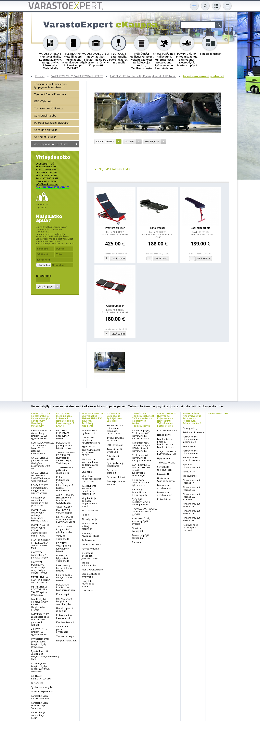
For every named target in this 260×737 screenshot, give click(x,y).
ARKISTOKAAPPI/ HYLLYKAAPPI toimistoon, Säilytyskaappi (65, 499)
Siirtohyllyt (37, 682)
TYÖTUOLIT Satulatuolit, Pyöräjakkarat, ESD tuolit (143, 76)
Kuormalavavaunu (167, 430)
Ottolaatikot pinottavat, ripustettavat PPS (91, 440)
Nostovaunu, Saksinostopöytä (166, 479)
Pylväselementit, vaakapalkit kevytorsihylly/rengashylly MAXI (45, 655)
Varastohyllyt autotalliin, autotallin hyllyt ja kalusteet (39, 501)
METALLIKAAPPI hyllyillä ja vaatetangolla (64, 601)
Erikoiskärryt (164, 499)
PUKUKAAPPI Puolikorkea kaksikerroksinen (65, 587)
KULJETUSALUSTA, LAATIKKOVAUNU (167, 453)
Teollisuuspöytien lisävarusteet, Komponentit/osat (142, 458)
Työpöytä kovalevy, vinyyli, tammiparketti (141, 502)
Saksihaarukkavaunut (194, 432)
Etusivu (39, 76)
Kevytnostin (189, 471)
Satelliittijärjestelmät (42, 691)
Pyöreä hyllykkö (90, 548)
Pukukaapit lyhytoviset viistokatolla (62, 558)
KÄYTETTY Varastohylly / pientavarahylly (39, 555)
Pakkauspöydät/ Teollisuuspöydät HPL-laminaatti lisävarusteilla (141, 446)
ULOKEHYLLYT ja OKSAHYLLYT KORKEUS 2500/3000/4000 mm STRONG (40, 530)
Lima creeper (157, 228)
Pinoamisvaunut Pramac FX (191, 505)
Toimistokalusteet (218, 413)
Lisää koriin (118, 258)
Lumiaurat (87, 590)
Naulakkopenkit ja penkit (64, 609)
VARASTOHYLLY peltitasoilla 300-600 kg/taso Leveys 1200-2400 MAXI (40, 463)
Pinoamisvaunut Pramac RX (191, 519)
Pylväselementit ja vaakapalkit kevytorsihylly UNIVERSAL (40, 642)
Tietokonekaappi (65, 636)
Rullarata (137, 542)
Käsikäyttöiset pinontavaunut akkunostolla (190, 439)
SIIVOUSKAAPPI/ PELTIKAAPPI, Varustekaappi (64, 510)
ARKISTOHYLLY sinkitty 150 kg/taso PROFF (39, 632)
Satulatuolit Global (45, 115)
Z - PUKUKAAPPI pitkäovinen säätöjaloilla (65, 470)
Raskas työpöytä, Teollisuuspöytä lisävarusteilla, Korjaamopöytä (141, 434)
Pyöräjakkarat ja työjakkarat (51, 122)
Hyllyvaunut (163, 458)
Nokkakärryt (163, 434)
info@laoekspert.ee (47, 184)
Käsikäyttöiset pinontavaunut (190, 452)
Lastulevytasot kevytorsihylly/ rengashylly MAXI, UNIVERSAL (40, 667)
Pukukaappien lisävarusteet (64, 616)
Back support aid (200, 228)
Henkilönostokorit (91, 544)
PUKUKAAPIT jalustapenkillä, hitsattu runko (64, 445)
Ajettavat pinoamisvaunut (191, 466)
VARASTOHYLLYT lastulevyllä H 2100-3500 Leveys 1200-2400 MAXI (40, 476)
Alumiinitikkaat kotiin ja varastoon (90, 526)
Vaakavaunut (189, 475)
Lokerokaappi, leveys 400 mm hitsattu (64, 577)
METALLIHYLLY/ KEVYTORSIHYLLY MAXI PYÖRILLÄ (40, 580)
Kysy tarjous (152, 141)
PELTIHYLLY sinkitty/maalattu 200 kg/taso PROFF (91, 451)
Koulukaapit (62, 594)
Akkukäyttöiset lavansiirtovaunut (192, 459)
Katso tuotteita (105, 141)
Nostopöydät (189, 446)
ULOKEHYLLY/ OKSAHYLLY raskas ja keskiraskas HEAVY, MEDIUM (40, 515)
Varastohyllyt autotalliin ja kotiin (38, 715)
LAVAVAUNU (163, 473)
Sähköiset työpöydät (137, 529)
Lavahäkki (87, 471)
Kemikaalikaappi (65, 622)
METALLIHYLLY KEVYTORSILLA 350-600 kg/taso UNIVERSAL (39, 590)
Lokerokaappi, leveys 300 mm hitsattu (64, 568)
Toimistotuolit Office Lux (49, 108)
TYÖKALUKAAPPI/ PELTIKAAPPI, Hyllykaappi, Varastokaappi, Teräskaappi (65, 458)
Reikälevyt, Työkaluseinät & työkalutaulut (141, 482)
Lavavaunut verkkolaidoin (164, 486)
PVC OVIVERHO (90, 510)
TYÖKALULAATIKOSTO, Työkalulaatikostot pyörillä (144, 511)
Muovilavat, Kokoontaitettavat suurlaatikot (91, 478)
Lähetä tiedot (45, 286)
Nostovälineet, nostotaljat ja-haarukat (190, 527)
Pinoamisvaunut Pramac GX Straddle (191, 497)
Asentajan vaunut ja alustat (203, 76)
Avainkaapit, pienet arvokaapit (62, 629)
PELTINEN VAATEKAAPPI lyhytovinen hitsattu (63, 547)
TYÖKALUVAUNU (166, 462)
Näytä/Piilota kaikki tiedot (114, 169)
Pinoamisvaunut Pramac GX (191, 488)
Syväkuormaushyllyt (42, 687)
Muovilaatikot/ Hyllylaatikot (89, 432)
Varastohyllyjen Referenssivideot (40, 697)
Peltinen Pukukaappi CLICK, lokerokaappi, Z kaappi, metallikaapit (64, 483)
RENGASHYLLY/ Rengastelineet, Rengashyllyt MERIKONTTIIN (39, 489)
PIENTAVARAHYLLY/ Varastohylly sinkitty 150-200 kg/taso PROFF (41, 434)
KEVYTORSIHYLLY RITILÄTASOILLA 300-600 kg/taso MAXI (40, 543)
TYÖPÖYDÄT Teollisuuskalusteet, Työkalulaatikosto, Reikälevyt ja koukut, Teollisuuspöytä (143, 419)
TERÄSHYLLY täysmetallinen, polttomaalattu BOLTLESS (90, 463)
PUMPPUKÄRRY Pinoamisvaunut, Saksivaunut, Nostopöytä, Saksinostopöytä (192, 418)
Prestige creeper (115, 228)
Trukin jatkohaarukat (89, 564)
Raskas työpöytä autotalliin (140, 536)
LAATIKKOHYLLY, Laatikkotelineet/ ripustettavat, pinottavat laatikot (40, 619)
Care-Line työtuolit (45, 130)
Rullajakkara (88, 540)
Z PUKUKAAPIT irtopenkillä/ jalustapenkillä (64, 529)
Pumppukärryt (190, 428)
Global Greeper (115, 305)
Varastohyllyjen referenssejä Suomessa (39, 705)
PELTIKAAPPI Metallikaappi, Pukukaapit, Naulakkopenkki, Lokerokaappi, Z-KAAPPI (65, 419)
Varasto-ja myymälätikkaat (90, 534)
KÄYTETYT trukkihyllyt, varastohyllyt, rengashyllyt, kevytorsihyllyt (39, 567)
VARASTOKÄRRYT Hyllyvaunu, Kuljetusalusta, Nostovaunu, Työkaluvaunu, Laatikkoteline (167, 419)
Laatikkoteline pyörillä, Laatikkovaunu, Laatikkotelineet (166, 443)
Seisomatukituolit (45, 137)
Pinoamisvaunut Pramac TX (191, 481)
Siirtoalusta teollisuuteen (164, 468)
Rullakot (86, 514)
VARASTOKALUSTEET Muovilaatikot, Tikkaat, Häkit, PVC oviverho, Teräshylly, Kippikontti (93, 419)
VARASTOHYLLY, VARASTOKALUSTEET (77, 76)
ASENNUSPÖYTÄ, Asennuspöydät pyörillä (141, 521)
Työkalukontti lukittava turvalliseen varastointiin (89, 489)
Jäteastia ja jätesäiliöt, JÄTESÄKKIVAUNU (91, 555)
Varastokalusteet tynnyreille (91, 575)
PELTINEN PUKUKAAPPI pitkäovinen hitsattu (63, 434)
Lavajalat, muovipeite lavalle (88, 583)
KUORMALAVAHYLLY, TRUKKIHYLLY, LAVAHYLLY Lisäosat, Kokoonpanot (42, 448)
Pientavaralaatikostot (93, 569)
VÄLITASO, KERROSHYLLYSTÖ (41, 677)
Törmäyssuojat (90, 519)
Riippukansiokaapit (66, 640)
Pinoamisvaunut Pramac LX (191, 512)
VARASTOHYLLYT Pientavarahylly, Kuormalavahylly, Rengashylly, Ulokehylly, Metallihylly (40, 419)
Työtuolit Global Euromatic (50, 94)
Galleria (129, 141)
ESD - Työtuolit (43, 101)
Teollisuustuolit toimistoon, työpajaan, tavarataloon (50, 85)
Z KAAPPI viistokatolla (62, 537)
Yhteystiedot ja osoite (42, 205)
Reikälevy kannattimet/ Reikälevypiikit (140, 492)
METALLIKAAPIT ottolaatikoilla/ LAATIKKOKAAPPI (65, 519)
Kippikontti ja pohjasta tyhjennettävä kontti (89, 502)
